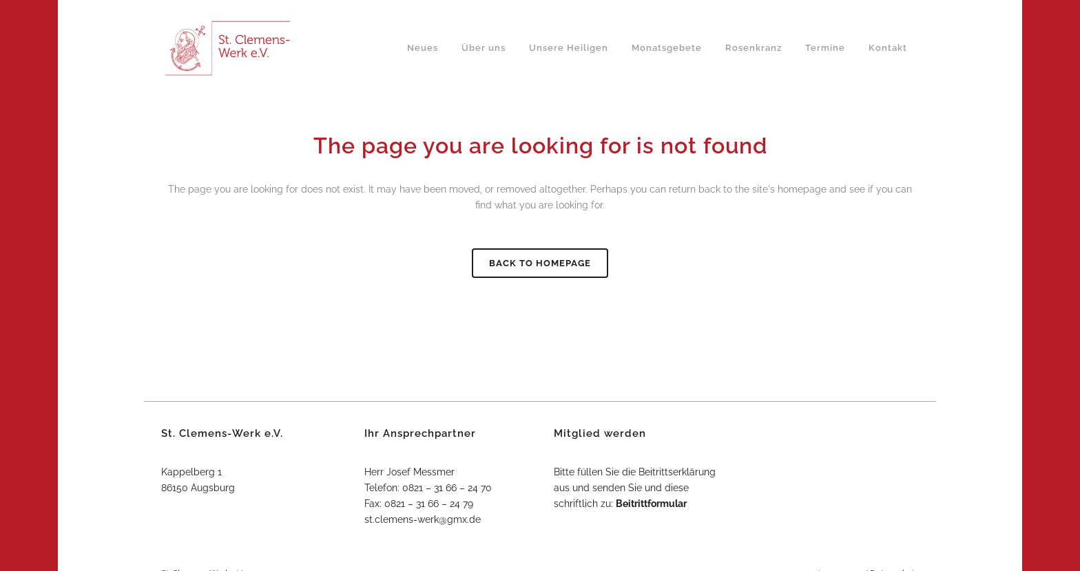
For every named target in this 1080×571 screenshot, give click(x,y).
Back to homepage (540, 263)
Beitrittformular (651, 503)
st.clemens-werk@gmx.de (422, 519)
